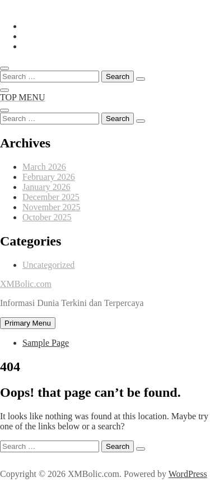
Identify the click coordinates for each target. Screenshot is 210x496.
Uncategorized (48, 265)
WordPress (188, 474)
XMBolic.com (26, 284)
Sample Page (45, 342)
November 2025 (51, 207)
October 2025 (47, 217)
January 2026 (46, 187)
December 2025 (51, 197)
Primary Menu (27, 323)
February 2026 (48, 177)
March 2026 (44, 166)
